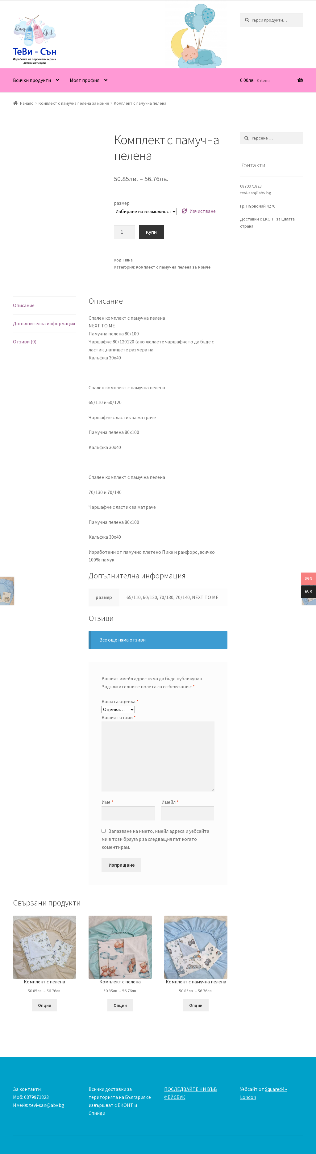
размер (122, 203)
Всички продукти (32, 80)
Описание (24, 305)
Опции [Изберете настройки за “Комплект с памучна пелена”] (195, 1005)
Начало (27, 103)
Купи (151, 232)
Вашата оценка (120, 701)
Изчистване (202, 211)
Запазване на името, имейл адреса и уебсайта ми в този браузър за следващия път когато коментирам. (155, 839)
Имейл (170, 802)
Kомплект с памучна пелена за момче (74, 103)
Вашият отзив (119, 717)
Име (108, 802)
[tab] (44, 306)
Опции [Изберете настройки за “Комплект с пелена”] (44, 1005)
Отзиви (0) (24, 341)
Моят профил (84, 80)
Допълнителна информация (44, 323)
